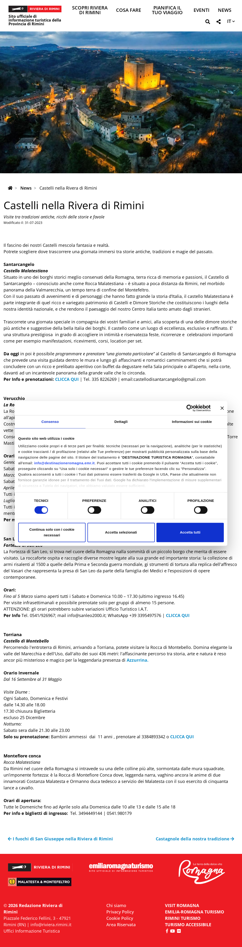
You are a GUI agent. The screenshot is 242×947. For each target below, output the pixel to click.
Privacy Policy (120, 912)
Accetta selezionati (121, 532)
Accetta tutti (190, 532)
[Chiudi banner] (222, 408)
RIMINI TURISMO (182, 918)
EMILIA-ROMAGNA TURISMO (194, 912)
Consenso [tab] (50, 422)
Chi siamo (116, 905)
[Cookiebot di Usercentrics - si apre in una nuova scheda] (190, 408)
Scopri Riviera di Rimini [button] (90, 10)
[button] (207, 22)
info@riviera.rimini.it (50, 924)
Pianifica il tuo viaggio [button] (167, 10)
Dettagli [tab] (121, 422)
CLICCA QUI (67, 379)
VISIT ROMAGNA (182, 905)
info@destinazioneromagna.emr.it (64, 463)
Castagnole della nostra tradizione (195, 839)
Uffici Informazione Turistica (32, 931)
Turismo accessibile (188, 924)
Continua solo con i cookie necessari (51, 532)
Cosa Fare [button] (128, 10)
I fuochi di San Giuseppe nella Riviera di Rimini (60, 839)
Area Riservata (121, 924)
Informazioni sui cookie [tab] (192, 422)
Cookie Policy (119, 918)
